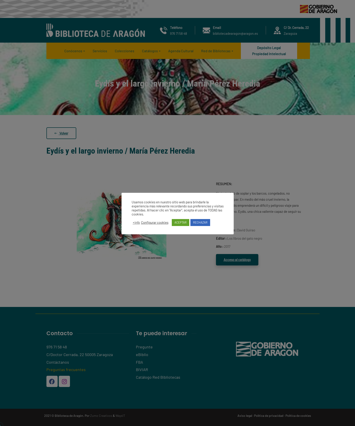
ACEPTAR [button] (180, 222)
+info (136, 222)
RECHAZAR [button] (200, 222)
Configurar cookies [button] (154, 222)
